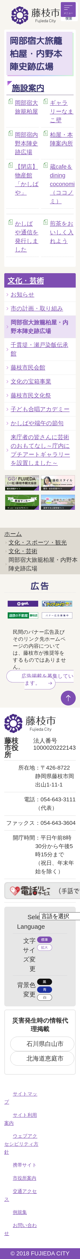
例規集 (20, 1212)
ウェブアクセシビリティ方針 (21, 1143)
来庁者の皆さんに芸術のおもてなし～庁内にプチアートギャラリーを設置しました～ (40, 450)
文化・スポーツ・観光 (38, 542)
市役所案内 (24, 1178)
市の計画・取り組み (37, 308)
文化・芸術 (25, 280)
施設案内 (28, 88)
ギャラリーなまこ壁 (62, 111)
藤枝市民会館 (28, 367)
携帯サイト (25, 1165)
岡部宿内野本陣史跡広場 (26, 143)
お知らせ (22, 294)
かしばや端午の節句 (37, 423)
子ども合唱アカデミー (40, 409)
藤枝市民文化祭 (31, 395)
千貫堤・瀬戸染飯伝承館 (39, 349)
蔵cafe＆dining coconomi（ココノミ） (62, 183)
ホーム (13, 533)
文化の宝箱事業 (31, 381)
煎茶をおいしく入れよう (62, 232)
